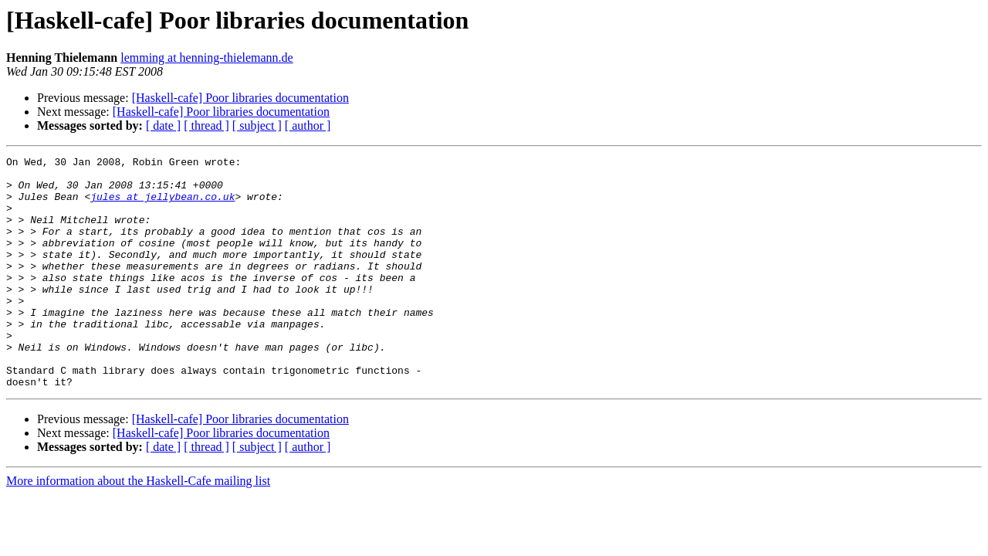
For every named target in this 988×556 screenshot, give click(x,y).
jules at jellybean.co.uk (162, 205)
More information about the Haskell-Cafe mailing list (138, 527)
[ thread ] (206, 125)
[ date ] (163, 125)
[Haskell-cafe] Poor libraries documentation (240, 97)
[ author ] (308, 125)
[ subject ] (257, 125)
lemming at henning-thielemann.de (206, 57)
